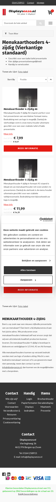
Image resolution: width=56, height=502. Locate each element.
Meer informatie (28, 148)
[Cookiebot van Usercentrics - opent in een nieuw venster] (40, 220)
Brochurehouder (45, 398)
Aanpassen (28, 280)
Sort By (11, 79)
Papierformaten (29, 403)
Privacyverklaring (12, 418)
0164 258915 (18, 2)
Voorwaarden (11, 406)
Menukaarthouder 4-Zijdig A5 (20, 179)
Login (29, 398)
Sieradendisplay (45, 403)
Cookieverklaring (11, 422)
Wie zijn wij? (12, 398)
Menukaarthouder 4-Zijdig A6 (20, 109)
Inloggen (40, 2)
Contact (30, 2)
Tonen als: (7, 71)
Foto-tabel (23, 71)
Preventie (45, 410)
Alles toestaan (28, 270)
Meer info (8, 134)
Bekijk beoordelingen (28, 494)
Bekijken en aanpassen (34, 260)
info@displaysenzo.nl (12, 367)
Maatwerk (45, 406)
